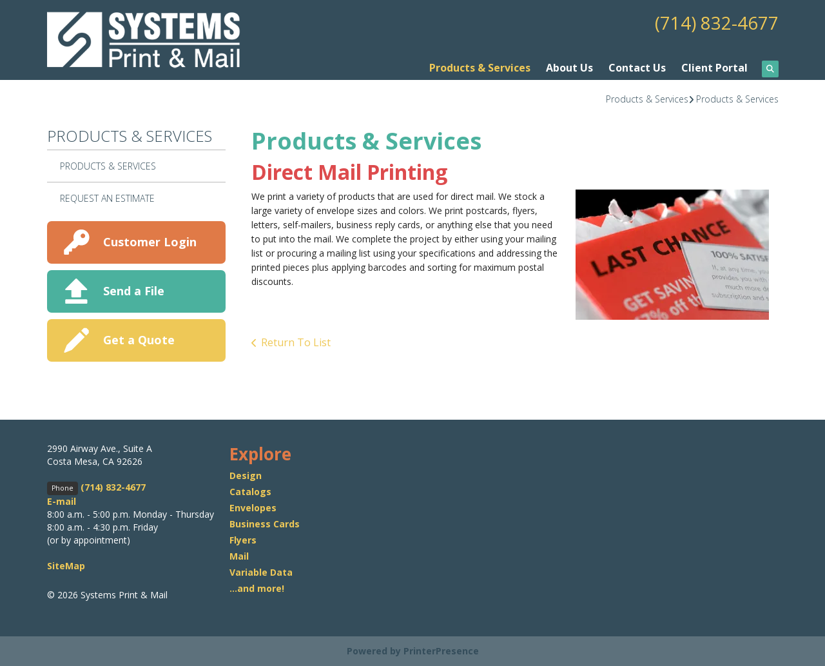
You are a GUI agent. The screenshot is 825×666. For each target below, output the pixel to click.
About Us (569, 68)
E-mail (61, 501)
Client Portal (714, 68)
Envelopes (253, 508)
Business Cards (264, 524)
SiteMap (66, 566)
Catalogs (250, 491)
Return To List (296, 342)
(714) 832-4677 (717, 22)
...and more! (256, 588)
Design (245, 475)
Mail (239, 556)
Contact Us (637, 68)
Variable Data (261, 572)
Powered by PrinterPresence (413, 651)
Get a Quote (139, 340)
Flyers (243, 540)
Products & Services (479, 68)
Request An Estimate (107, 198)
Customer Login (150, 242)
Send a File (133, 291)
